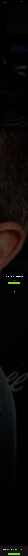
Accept (14, 554)
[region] (14, 551)
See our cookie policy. (9, 550)
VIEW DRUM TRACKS (14, 283)
